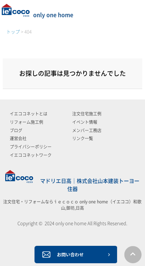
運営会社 (18, 138)
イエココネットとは (28, 114)
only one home (37, 15)
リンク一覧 (82, 138)
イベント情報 (84, 122)
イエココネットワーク (31, 155)
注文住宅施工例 (86, 114)
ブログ (16, 130)
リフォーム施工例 (26, 122)
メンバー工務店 (86, 130)
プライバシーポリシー (31, 147)
